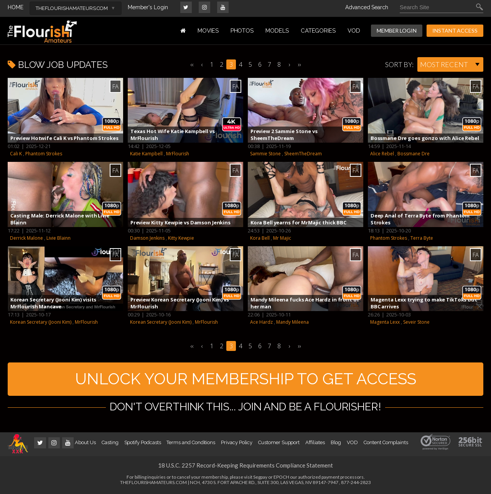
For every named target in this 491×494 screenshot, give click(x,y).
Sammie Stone (265, 153)
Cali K (16, 153)
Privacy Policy (236, 443)
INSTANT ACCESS (455, 30)
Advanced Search (366, 7)
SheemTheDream (303, 153)
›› (299, 64)
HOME (15, 7)
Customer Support (279, 443)
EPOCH (281, 478)
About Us (85, 443)
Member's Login (148, 7)
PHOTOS (242, 30)
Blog (336, 443)
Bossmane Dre (413, 153)
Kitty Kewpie (181, 238)
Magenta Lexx (385, 322)
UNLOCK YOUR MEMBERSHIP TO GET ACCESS (245, 379)
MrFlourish (177, 153)
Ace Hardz (261, 322)
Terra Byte (421, 238)
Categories (318, 30)
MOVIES (208, 30)
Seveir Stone (416, 322)
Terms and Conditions (190, 443)
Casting (110, 443)
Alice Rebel (382, 153)
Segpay (260, 478)
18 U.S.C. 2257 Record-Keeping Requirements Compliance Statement (245, 466)
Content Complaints (386, 443)
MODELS (277, 30)
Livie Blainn (58, 238)
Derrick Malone (26, 238)
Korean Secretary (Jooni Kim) (40, 322)
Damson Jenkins (147, 238)
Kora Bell (260, 238)
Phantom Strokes (43, 153)
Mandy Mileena (292, 322)
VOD (354, 30)
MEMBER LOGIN (397, 30)
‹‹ (191, 64)
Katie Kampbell (146, 153)
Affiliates (315, 443)
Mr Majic (282, 238)
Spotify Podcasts (142, 443)
